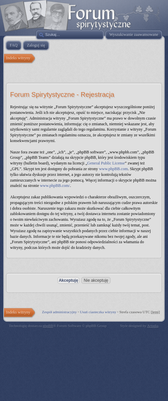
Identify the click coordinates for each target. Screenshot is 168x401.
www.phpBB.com (113, 168)
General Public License (106, 163)
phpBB (48, 326)
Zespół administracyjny (59, 312)
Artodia (153, 326)
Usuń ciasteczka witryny (98, 312)
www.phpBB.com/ (55, 185)
